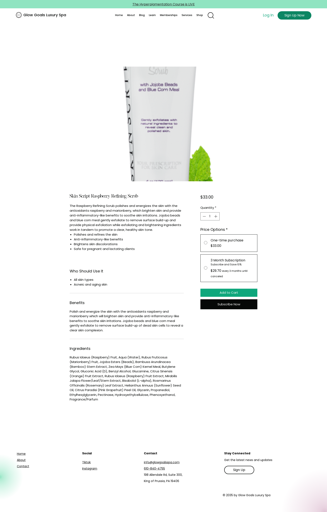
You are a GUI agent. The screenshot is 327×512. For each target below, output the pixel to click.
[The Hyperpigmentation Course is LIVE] (163, 4)
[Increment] (216, 216)
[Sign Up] (239, 470)
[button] (131, 15)
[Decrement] (204, 216)
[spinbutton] (209, 216)
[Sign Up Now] (294, 15)
